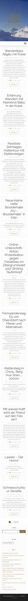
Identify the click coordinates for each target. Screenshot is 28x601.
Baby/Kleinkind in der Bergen (11, 57)
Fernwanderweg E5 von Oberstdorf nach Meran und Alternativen (14, 320)
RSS (15, 549)
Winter (21, 496)
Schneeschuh (16, 496)
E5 (11, 330)
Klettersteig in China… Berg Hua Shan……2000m (14, 373)
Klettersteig (11, 157)
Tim (11, 80)
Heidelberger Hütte (11, 494)
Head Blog (14, 598)
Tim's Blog (14, 18)
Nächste (16, 522)
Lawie (11, 464)
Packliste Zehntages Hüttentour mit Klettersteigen (14, 149)
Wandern (21, 57)
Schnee (15, 464)
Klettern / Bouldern (13, 221)
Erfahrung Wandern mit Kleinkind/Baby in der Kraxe (14, 101)
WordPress (17, 596)
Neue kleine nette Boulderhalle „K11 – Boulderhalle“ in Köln (14, 209)
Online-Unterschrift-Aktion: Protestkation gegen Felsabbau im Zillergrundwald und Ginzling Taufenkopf (14, 258)
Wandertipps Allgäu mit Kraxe (14, 52)
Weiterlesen (14, 84)
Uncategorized (13, 275)
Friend (9, 422)
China (6, 381)
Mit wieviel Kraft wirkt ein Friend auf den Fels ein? (14, 414)
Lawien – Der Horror (14, 458)
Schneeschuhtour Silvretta (14, 489)
